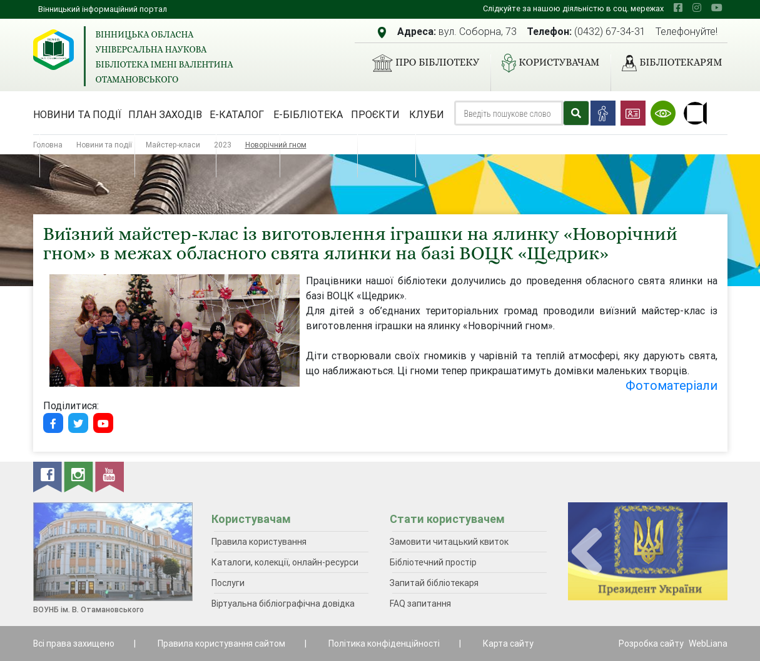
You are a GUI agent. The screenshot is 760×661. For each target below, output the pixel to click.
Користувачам (545, 63)
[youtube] (716, 7)
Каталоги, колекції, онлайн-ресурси (284, 562)
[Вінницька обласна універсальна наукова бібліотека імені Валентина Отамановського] (53, 49)
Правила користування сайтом (221, 643)
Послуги (228, 583)
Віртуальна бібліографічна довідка (283, 603)
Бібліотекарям (667, 63)
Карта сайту (508, 643)
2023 (222, 144)
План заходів (165, 114)
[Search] (508, 113)
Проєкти (375, 114)
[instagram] (696, 7)
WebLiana (708, 643)
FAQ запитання (420, 603)
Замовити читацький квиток (449, 541)
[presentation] (586, 552)
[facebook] (678, 7)
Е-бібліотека (308, 114)
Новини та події (77, 114)
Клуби (426, 114)
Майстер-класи (173, 144)
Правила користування (259, 541)
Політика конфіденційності (384, 643)
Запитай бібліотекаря (434, 583)
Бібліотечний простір (433, 562)
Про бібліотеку (420, 63)
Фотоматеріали (671, 385)
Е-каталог (237, 114)
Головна (48, 144)
